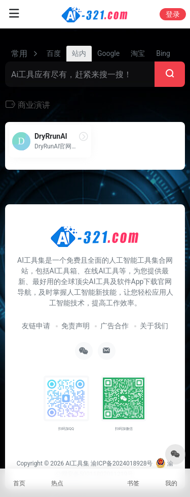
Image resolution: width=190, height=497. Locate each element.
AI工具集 (77, 463)
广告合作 (114, 326)
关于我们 (154, 326)
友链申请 (36, 326)
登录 (173, 14)
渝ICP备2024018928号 (122, 463)
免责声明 (75, 326)
